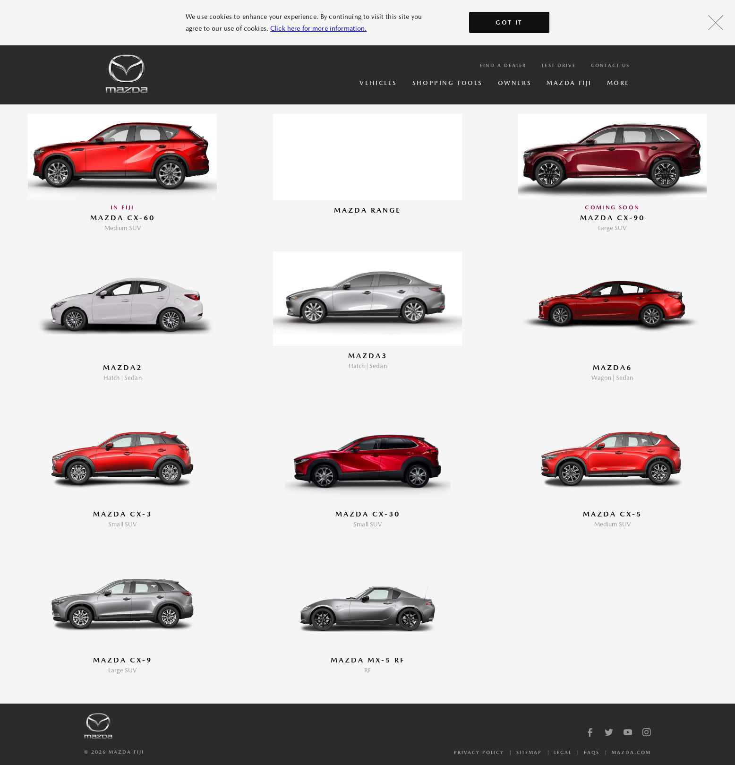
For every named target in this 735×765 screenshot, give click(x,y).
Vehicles (378, 82)
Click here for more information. (318, 28)
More (618, 82)
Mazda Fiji (569, 82)
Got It (509, 22)
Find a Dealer (503, 65)
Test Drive (558, 65)
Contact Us (610, 65)
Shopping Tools (447, 82)
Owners (514, 82)
